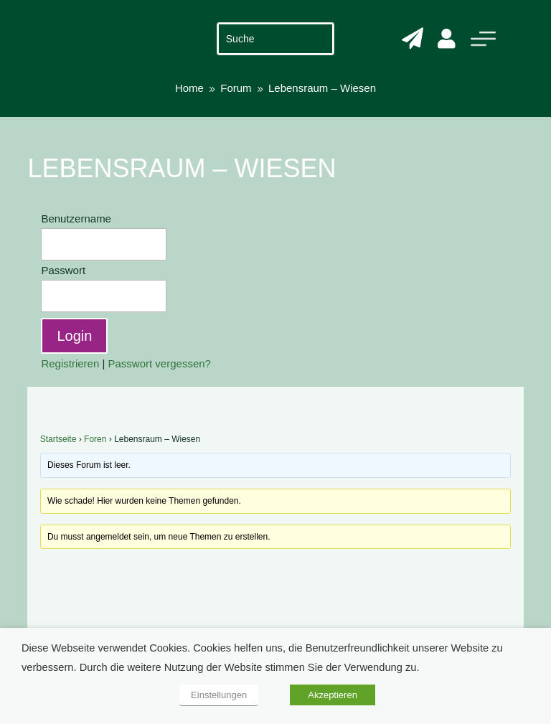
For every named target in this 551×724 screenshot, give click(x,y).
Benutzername (76, 218)
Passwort (63, 270)
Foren (95, 439)
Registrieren (70, 363)
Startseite (58, 439)
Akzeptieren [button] (332, 695)
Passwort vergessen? (159, 363)
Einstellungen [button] (219, 695)
